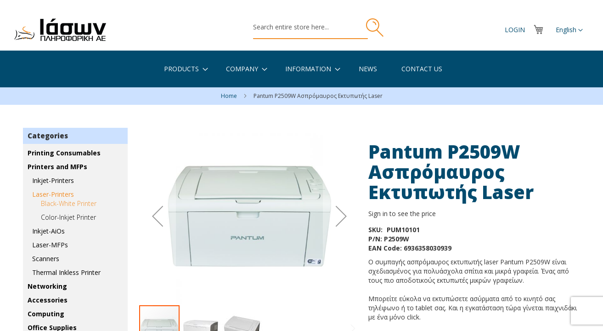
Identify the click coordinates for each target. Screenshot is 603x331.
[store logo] (60, 29)
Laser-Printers (53, 194)
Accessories (48, 300)
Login (515, 29)
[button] (569, 30)
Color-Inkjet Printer (68, 217)
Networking (47, 286)
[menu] (301, 69)
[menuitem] (181, 69)
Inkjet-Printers (53, 180)
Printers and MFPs (57, 166)
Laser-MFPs (50, 244)
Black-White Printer (68, 203)
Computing (46, 313)
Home (229, 96)
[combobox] (310, 27)
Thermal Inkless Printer (66, 272)
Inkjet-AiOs (48, 231)
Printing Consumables (64, 152)
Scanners (45, 258)
